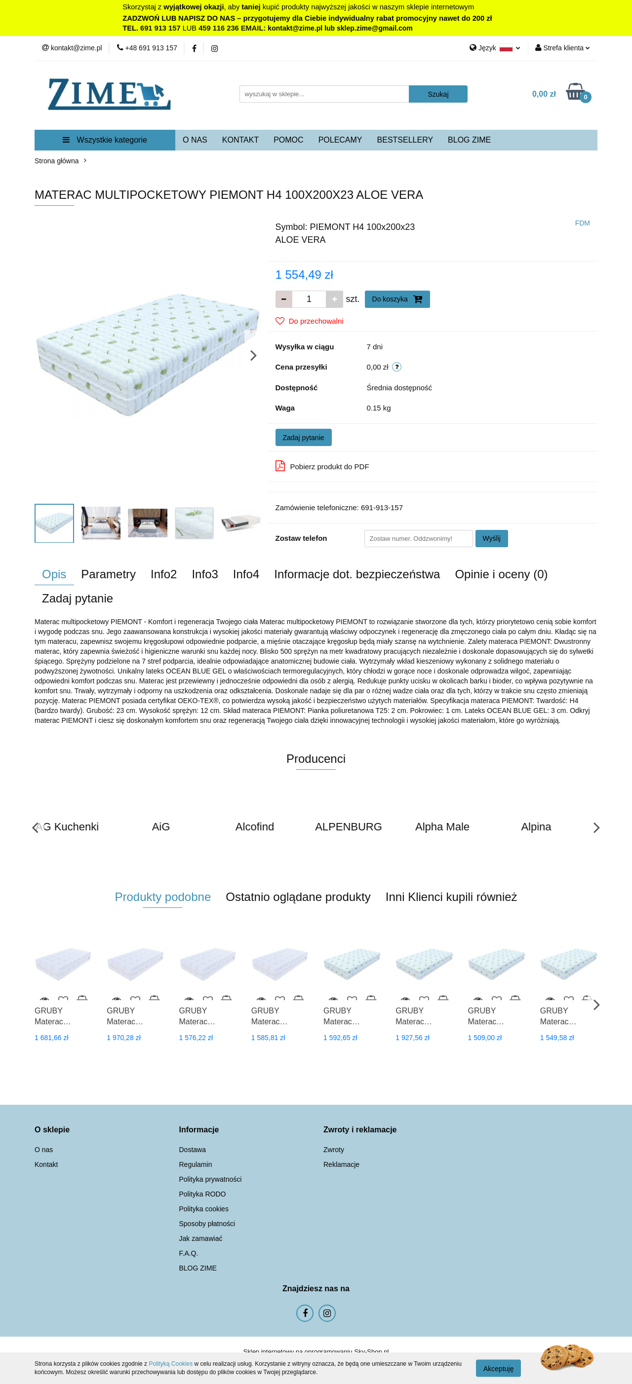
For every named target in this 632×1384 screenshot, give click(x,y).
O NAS (195, 140)
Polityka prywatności (210, 1179)
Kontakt (46, 1164)
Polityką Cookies (171, 1363)
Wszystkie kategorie (105, 140)
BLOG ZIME (469, 140)
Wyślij (492, 538)
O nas (44, 1150)
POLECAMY (340, 140)
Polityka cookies (204, 1209)
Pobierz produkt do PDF (322, 465)
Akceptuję (498, 1368)
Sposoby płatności (207, 1224)
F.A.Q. (188, 1253)
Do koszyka (397, 299)
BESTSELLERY (405, 140)
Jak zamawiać (201, 1238)
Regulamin (195, 1164)
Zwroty (333, 1150)
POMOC (288, 140)
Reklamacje (341, 1164)
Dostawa (192, 1150)
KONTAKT (240, 140)
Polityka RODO (202, 1194)
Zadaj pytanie (303, 438)
